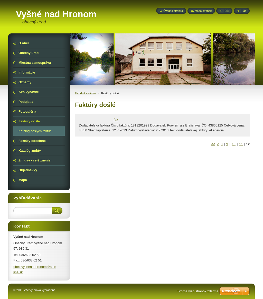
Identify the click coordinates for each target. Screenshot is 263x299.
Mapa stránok (203, 10)
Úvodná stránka (85, 93)
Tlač (243, 10)
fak (116, 120)
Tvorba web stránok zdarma (197, 291)
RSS (226, 10)
